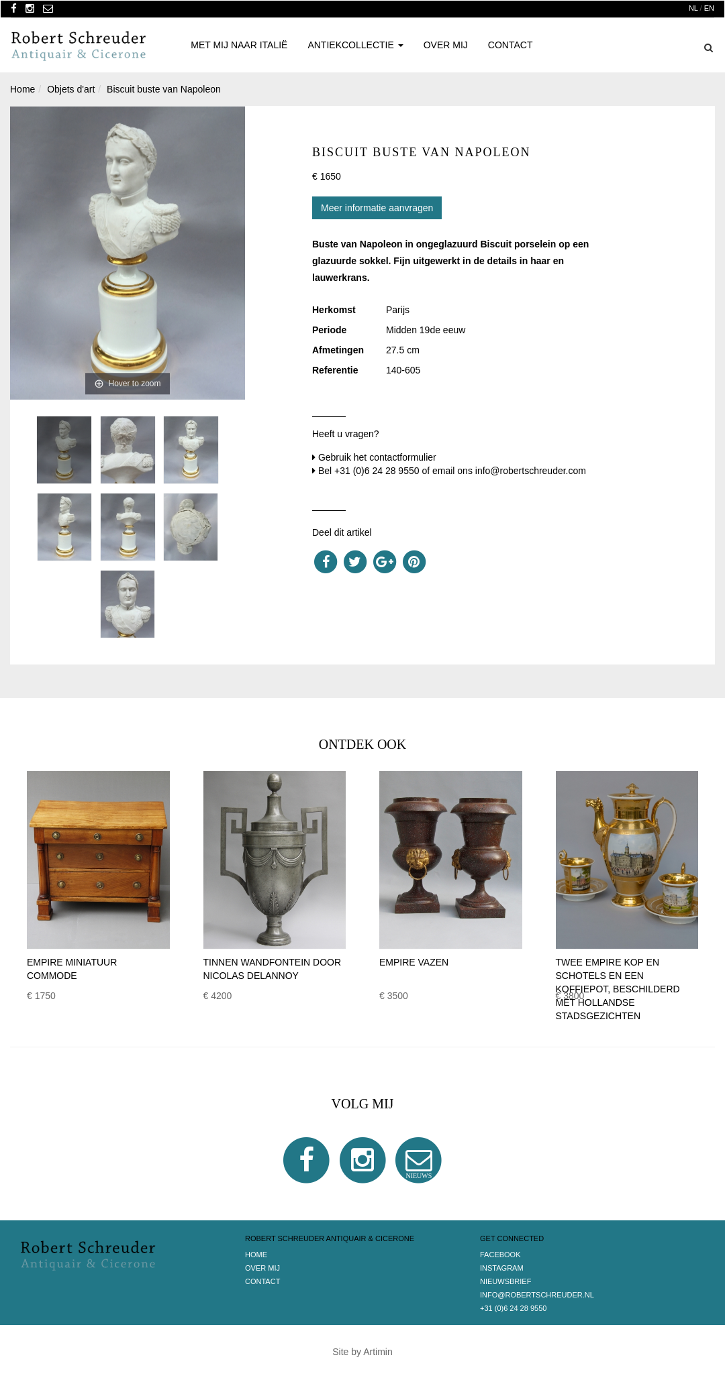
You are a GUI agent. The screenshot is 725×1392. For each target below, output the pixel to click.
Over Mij (446, 45)
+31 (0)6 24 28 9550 (377, 470)
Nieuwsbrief (505, 1281)
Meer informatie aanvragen (377, 207)
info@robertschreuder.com (530, 470)
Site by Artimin (362, 1351)
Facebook (500, 1255)
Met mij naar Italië (239, 45)
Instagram (502, 1268)
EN (709, 8)
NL (693, 8)
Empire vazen (413, 962)
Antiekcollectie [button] (355, 45)
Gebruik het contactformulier (377, 457)
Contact (510, 45)
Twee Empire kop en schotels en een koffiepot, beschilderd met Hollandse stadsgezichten (618, 989)
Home (256, 1255)
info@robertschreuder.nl (537, 1295)
